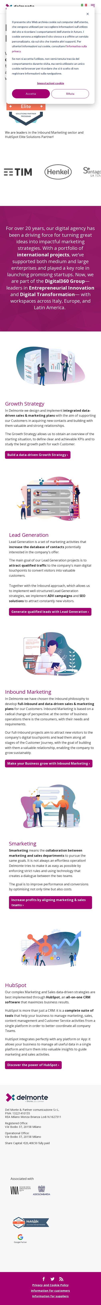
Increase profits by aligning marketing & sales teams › (48, 902)
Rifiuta (70, 93)
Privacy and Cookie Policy (50, 1285)
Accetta (31, 93)
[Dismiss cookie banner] (87, 14)
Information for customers (50, 1290)
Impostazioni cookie (50, 83)
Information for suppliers (50, 1296)
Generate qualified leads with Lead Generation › (50, 612)
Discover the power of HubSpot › (33, 1065)
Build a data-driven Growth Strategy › (37, 455)
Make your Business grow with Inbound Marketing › (48, 763)
